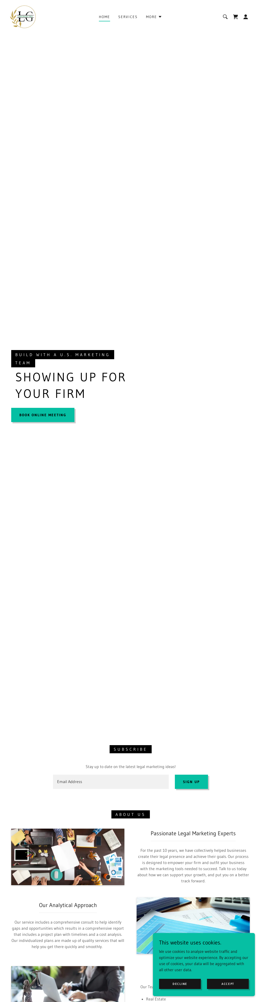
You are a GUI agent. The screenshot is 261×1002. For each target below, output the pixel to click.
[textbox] (111, 782)
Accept (227, 984)
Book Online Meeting (42, 415)
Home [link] (104, 17)
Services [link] (128, 17)
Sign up (191, 782)
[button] (154, 17)
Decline (180, 984)
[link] (23, 16)
